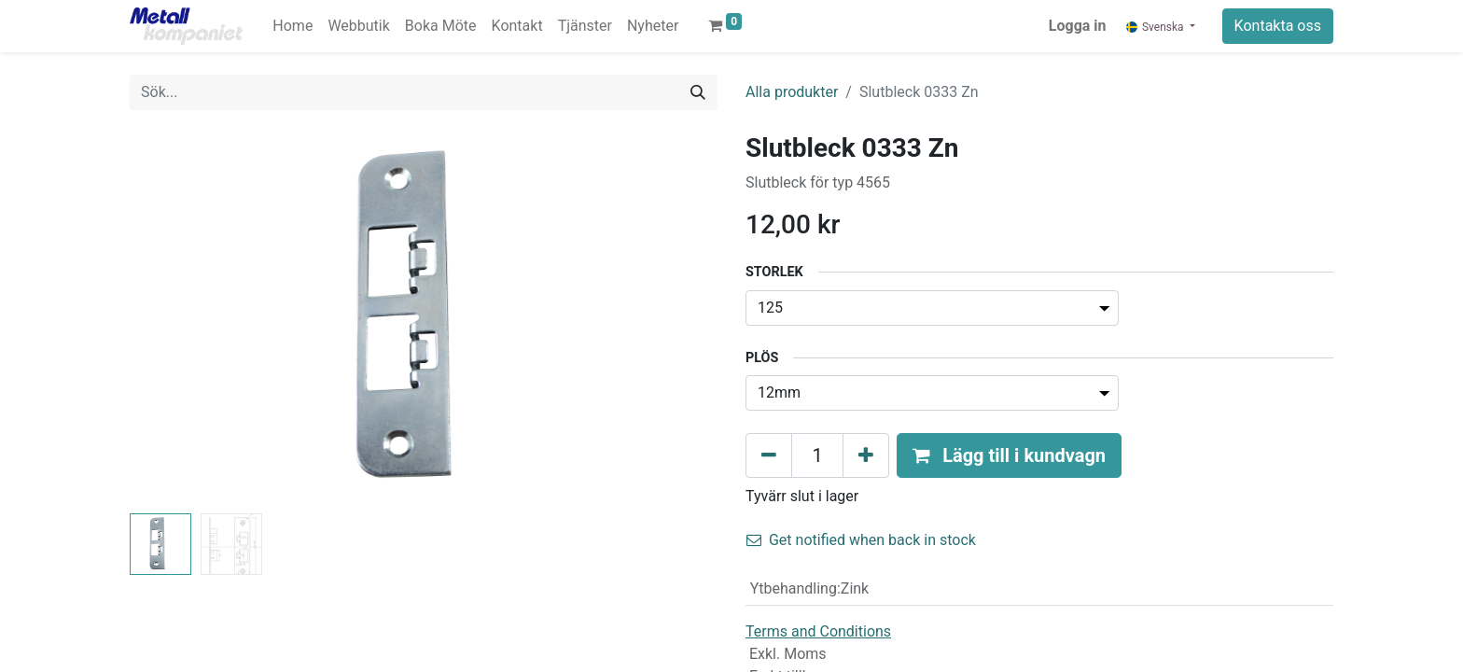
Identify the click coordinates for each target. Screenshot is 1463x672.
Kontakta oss (1277, 26)
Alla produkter (791, 92)
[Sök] (698, 92)
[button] (1009, 455)
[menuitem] (292, 26)
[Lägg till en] (866, 455)
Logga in (1078, 26)
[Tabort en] (768, 455)
